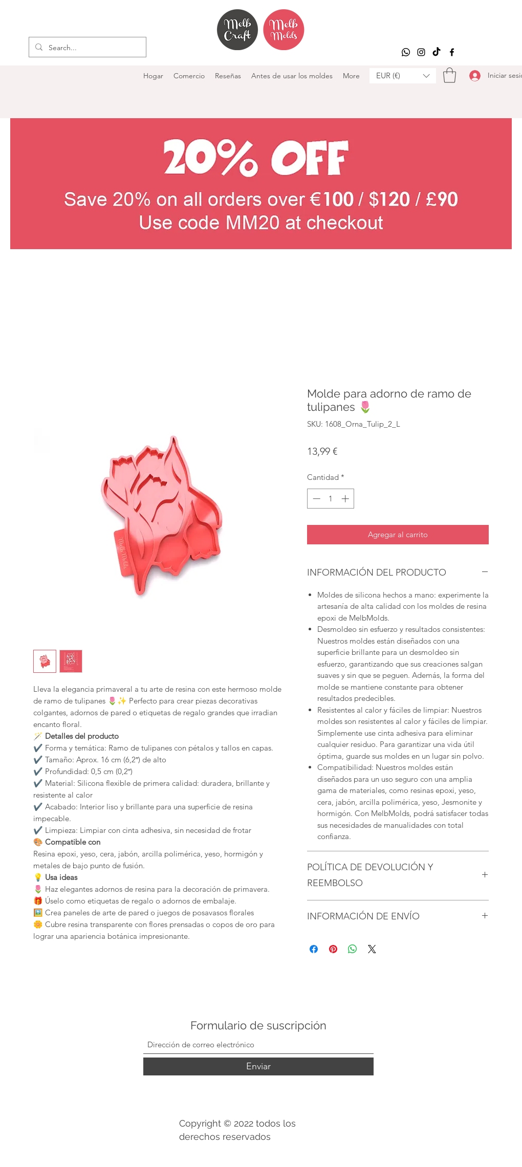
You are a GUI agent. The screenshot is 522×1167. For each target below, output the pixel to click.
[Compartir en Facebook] (314, 949)
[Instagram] (421, 52)
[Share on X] (372, 949)
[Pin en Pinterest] (333, 949)
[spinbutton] (330, 498)
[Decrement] (315, 498)
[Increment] (346, 498)
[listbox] (402, 75)
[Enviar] (258, 1066)
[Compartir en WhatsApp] (352, 949)
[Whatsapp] (406, 52)
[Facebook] (452, 52)
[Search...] (86, 47)
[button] (402, 75)
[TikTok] (436, 52)
